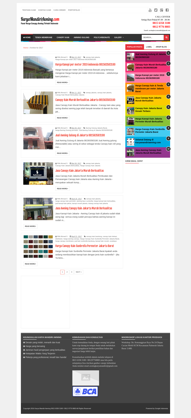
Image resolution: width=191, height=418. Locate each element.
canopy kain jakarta (93, 57)
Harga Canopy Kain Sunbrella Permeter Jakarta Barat (99, 239)
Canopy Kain (63, 37)
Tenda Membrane (43, 37)
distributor (59, 239)
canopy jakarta (91, 92)
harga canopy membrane (64, 241)
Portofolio (74, 10)
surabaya (113, 241)
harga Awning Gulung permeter (66, 130)
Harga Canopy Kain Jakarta (90, 166)
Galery (118, 37)
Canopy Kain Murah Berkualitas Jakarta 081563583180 (87, 100)
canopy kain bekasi (110, 236)
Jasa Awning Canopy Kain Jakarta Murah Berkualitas (85, 208)
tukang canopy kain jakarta (98, 203)
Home (27, 37)
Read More (62, 82)
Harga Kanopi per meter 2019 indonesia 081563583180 (87, 64)
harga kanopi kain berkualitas (104, 201)
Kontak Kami (44, 10)
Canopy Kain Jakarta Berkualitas (67, 166)
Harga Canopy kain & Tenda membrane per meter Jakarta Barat (149, 88)
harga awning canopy (71, 239)
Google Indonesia (161, 408)
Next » (79, 272)
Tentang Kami (29, 10)
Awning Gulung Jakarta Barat (96, 128)
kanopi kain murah (102, 241)
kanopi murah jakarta (79, 203)
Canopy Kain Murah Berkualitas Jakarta (69, 95)
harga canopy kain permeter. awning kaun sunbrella (74, 201)
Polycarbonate (102, 37)
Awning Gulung (81, 37)
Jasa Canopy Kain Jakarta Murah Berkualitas (81, 170)
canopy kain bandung (94, 236)
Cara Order (60, 10)
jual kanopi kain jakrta (63, 203)
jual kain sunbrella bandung (84, 241)
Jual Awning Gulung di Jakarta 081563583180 (95, 130)
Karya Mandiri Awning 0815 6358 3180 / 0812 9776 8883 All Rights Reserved (63, 408)
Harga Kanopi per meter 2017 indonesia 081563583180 (75, 59)
